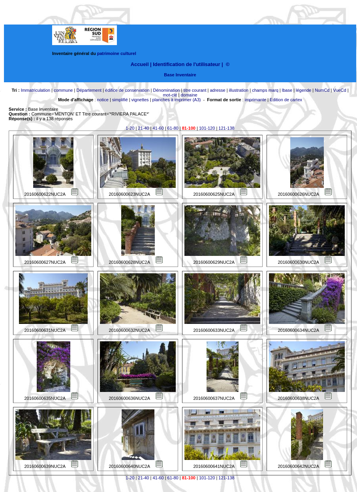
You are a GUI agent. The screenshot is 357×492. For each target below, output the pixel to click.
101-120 (207, 128)
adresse (217, 90)
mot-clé (170, 95)
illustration (239, 90)
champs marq (265, 90)
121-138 (226, 128)
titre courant (194, 90)
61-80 (172, 128)
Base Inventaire (180, 74)
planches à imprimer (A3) (176, 99)
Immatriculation (36, 90)
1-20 (130, 128)
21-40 (143, 128)
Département (88, 90)
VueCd (339, 90)
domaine (188, 95)
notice (103, 99)
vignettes (140, 99)
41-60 (157, 128)
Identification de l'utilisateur (186, 64)
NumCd (322, 90)
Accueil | (141, 64)
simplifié (120, 99)
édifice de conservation (127, 90)
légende (303, 90)
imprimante (255, 99)
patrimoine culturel (116, 53)
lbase (287, 90)
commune (63, 90)
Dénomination (166, 90)
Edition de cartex (286, 99)
